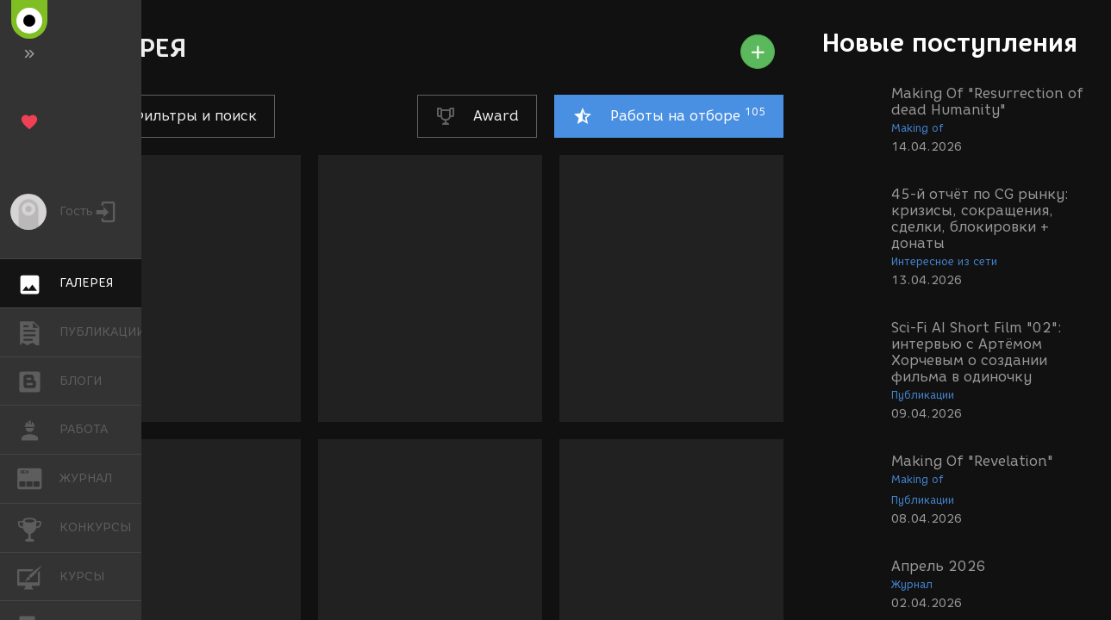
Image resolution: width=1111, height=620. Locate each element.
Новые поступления (949, 43)
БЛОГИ (38, 380)
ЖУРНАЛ (38, 477)
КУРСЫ (38, 576)
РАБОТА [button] (38, 430)
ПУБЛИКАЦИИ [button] (38, 332)
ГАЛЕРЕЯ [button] (38, 283)
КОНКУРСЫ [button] (38, 528)
